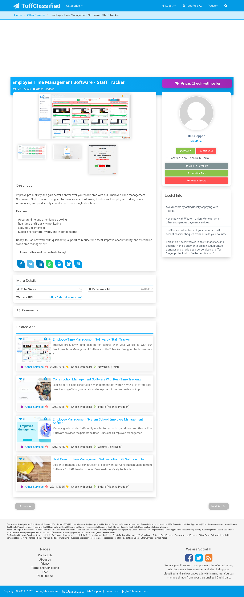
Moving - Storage (28, 538)
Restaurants (68, 535)
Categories (74, 5)
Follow (185, 151)
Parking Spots (92, 527)
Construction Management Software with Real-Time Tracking (97, 379)
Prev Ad (26, 506)
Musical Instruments (45, 530)
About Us (45, 559)
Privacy (45, 563)
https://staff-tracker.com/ (66, 297)
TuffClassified (36, 6)
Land (64, 527)
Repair (39, 538)
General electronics (149, 524)
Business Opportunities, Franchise (86, 538)
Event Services (167, 535)
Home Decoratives (219, 530)
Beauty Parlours (120, 535)
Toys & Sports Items (156, 530)
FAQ (45, 572)
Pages (213, 5)
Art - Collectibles (27, 530)
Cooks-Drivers (153, 535)
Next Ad (218, 506)
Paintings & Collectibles (87, 530)
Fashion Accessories (183, 530)
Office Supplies (105, 530)
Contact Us (45, 555)
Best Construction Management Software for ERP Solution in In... (99, 459)
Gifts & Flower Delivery (208, 535)
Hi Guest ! (169, 5)
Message (206, 151)
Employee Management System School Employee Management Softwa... (98, 421)
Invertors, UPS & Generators (171, 524)
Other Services (34, 367)
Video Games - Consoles (212, 524)
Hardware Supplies (40, 533)
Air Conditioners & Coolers (38, 524)
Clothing (169, 530)
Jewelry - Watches (202, 530)
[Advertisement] (122, 48)
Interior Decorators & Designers (87, 533)
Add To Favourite (196, 165)
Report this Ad (197, 180)
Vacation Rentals (146, 527)
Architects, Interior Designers (48, 535)
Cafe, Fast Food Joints (129, 538)
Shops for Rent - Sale (129, 527)
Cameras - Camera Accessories (125, 524)
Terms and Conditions (45, 568)
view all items (231, 524)
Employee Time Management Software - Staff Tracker (68, 82)
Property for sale (24, 527)
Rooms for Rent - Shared (109, 527)
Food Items (118, 530)
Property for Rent (40, 527)
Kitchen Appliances (192, 524)
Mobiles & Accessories (79, 524)
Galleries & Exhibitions (65, 530)
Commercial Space (76, 527)
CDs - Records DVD (59, 524)
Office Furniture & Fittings (62, 533)
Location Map (196, 173)
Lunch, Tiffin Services (84, 535)
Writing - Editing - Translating (56, 538)
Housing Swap (54, 527)
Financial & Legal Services (186, 535)
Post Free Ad (192, 5)
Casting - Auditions (102, 535)
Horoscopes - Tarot (111, 538)
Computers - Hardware (100, 524)
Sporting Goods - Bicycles (135, 530)
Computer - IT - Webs (137, 535)
